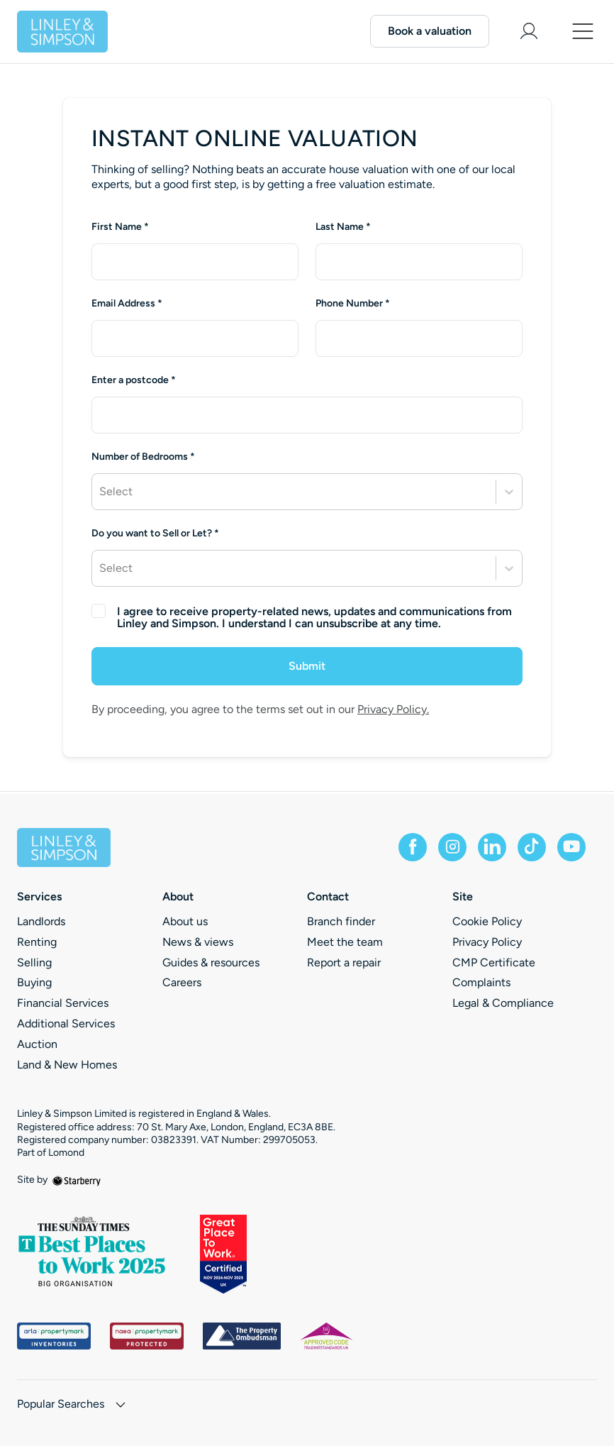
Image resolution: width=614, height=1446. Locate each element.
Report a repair (344, 962)
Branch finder (341, 921)
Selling (34, 962)
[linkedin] (492, 847)
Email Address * (126, 304)
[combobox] (307, 415)
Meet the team (345, 942)
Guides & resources (210, 962)
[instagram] (452, 847)
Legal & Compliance (503, 1003)
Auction (37, 1044)
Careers (181, 982)
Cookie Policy (487, 921)
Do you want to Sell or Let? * (155, 534)
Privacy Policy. (393, 709)
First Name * (120, 227)
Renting (37, 942)
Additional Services (66, 1023)
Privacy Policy (487, 942)
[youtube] (571, 847)
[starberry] (77, 1180)
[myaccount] (529, 31)
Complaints (481, 982)
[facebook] (412, 847)
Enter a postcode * (133, 380)
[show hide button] (120, 1406)
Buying (34, 982)
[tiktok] (532, 847)
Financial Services (62, 1003)
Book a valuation (429, 31)
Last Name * (343, 227)
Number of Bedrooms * (143, 457)
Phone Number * (353, 304)
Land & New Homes (67, 1064)
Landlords (41, 921)
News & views (197, 942)
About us (185, 921)
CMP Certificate (493, 962)
